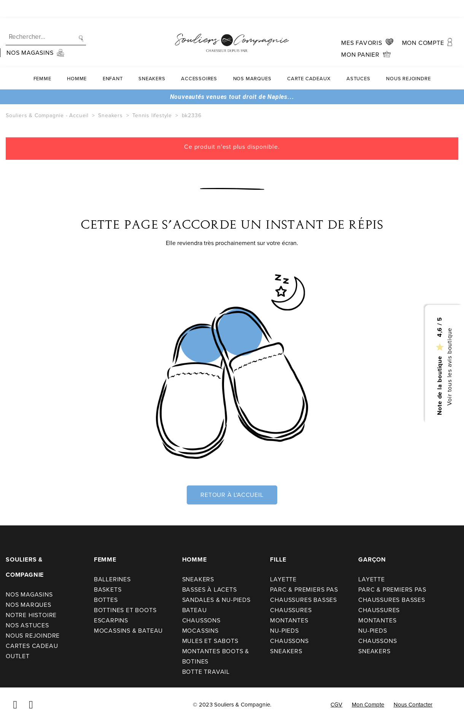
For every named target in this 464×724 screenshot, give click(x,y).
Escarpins (111, 620)
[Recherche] (46, 19)
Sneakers (151, 60)
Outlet (18, 656)
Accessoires (199, 60)
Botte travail (206, 671)
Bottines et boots (125, 610)
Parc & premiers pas (304, 589)
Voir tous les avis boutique (449, 366)
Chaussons (201, 620)
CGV (336, 704)
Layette (283, 579)
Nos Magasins (29, 594)
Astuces (358, 60)
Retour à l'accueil (231, 494)
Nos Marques (252, 60)
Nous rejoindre (408, 60)
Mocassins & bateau (128, 630)
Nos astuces (27, 625)
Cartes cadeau (32, 645)
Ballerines (112, 579)
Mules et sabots (210, 640)
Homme (77, 60)
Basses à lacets (209, 589)
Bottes (106, 599)
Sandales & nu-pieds (216, 599)
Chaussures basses (303, 599)
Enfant (113, 60)
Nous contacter (413, 704)
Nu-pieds (284, 630)
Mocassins (200, 630)
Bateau (194, 610)
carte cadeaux (309, 60)
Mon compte (368, 704)
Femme (42, 60)
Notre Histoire (31, 615)
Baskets (108, 589)
